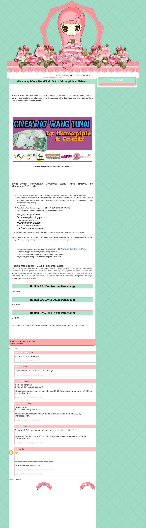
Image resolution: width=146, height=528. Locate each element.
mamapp (19, 367)
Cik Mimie (19, 426)
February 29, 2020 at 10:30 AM (24, 375)
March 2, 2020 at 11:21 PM (23, 397)
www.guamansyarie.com (29, 223)
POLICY (77, 75)
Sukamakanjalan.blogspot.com (32, 217)
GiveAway (19, 343)
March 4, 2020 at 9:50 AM (22, 420)
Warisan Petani (22, 352)
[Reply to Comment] (37, 361)
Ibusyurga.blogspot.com (29, 214)
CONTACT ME (67, 75)
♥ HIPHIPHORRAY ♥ (24, 7)
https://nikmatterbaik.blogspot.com (29, 225)
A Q (16, 449)
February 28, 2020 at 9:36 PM (23, 361)
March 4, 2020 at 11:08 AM (22, 443)
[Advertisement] (52, 510)
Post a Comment (15, 479)
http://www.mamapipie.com (30, 228)
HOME (58, 75)
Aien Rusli (19, 381)
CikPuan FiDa (21, 404)
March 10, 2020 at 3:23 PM (23, 474)
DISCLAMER (85, 75)
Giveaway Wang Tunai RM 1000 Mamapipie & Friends (52, 166)
